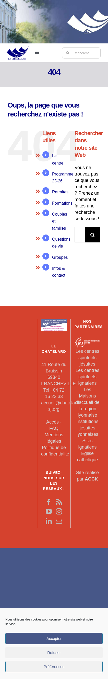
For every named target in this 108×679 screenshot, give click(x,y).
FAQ (53, 428)
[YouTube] (49, 511)
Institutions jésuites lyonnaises (87, 428)
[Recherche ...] (81, 52)
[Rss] (59, 502)
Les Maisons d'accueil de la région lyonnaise (87, 402)
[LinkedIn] (49, 521)
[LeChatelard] (18, 43)
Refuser (54, 652)
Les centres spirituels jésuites (87, 358)
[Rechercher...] (80, 234)
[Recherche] (67, 52)
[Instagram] (59, 511)
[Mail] (59, 521)
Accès (52, 422)
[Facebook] (49, 502)
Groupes (60, 257)
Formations (62, 203)
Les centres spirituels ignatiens (87, 377)
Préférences (54, 666)
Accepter (54, 638)
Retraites (60, 192)
